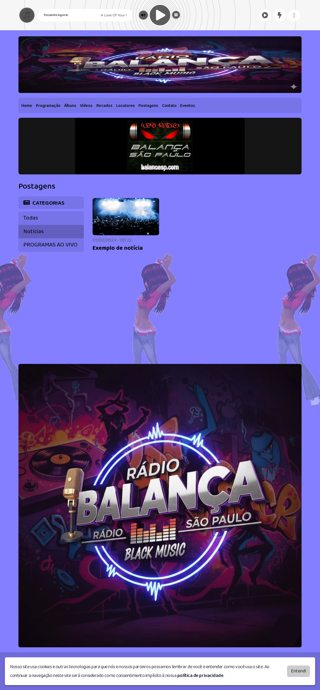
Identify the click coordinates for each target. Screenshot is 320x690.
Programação (48, 105)
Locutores (125, 105)
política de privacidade (200, 675)
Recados (104, 105)
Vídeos (86, 105)
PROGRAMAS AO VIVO (50, 244)
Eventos (187, 105)
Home (26, 105)
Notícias (33, 231)
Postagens (148, 105)
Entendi (298, 671)
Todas (30, 218)
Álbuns (70, 105)
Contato (169, 105)
